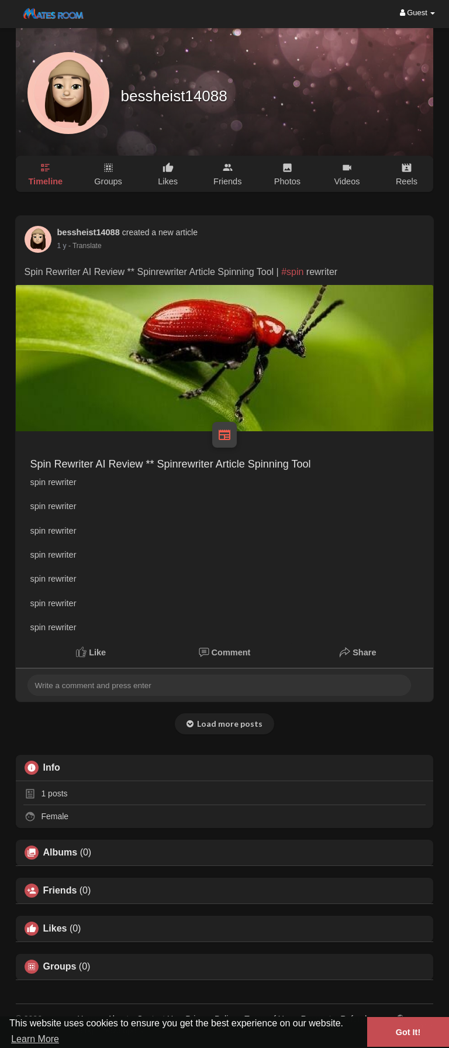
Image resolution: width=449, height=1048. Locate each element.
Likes (55, 928)
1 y (62, 246)
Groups (60, 966)
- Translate (85, 246)
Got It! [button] (408, 1032)
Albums (60, 852)
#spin (292, 272)
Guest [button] (418, 12)
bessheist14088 (174, 96)
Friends (60, 890)
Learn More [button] (35, 1039)
